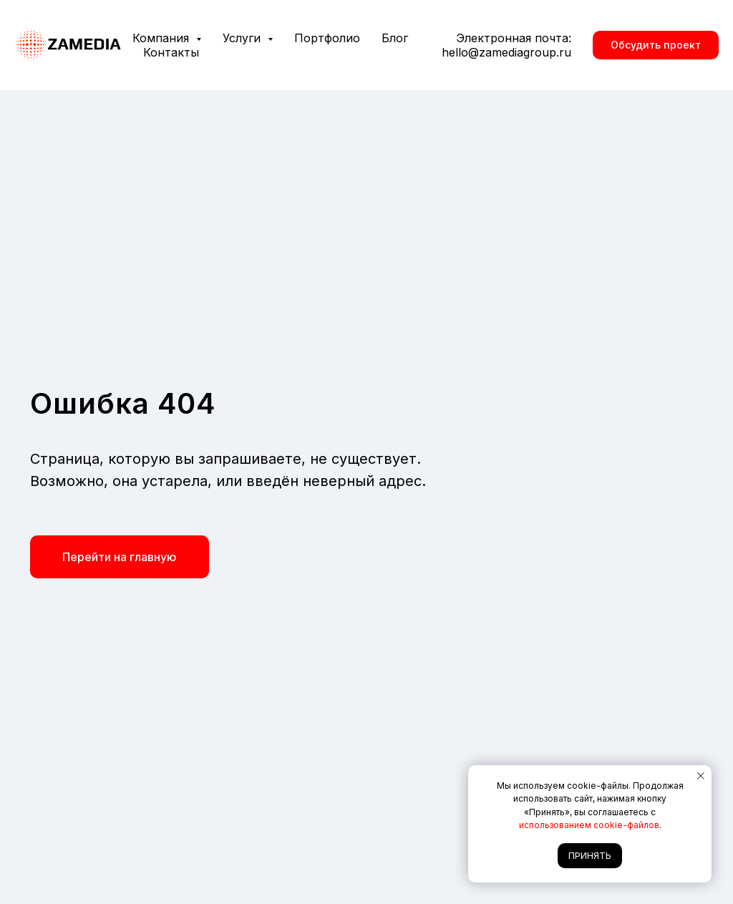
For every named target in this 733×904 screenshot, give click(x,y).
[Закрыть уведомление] (701, 776)
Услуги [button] (243, 38)
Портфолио (327, 38)
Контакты (171, 52)
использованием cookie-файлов (589, 825)
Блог (395, 38)
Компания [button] (162, 38)
